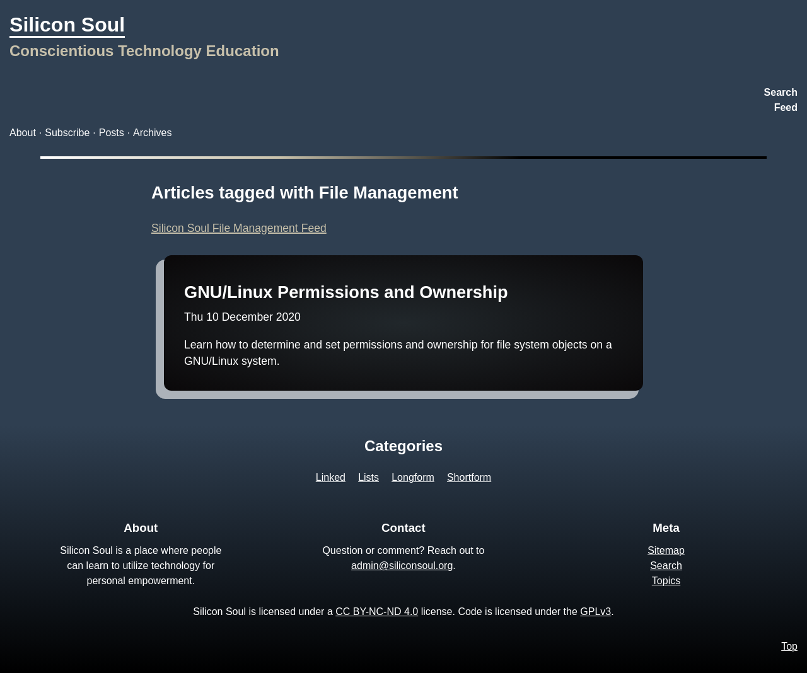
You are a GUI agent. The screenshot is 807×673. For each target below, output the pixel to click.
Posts (111, 132)
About (22, 132)
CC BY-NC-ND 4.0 (376, 611)
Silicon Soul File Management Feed (239, 228)
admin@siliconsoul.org (402, 565)
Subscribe (67, 132)
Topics (666, 580)
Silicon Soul (67, 24)
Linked (330, 477)
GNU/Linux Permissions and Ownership (346, 292)
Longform (413, 477)
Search (781, 92)
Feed (786, 107)
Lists (368, 477)
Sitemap (666, 550)
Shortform (469, 477)
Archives (152, 132)
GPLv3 (595, 611)
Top (789, 646)
